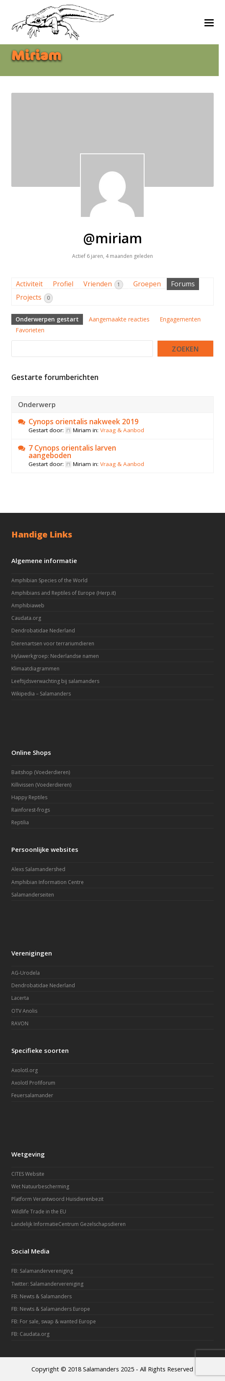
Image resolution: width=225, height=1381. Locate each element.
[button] (209, 22)
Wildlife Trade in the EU (38, 1211)
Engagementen (180, 319)
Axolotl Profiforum (33, 1082)
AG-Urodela (25, 972)
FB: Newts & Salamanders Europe (50, 1308)
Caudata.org (26, 618)
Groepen (147, 283)
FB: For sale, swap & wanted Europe (53, 1321)
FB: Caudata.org (30, 1334)
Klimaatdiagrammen (35, 668)
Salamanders (101, 1369)
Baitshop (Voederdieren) (40, 772)
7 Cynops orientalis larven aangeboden (72, 451)
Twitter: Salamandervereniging (47, 1283)
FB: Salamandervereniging (42, 1270)
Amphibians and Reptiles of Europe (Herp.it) (63, 592)
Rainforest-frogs (30, 809)
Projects (34, 298)
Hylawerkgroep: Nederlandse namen (55, 656)
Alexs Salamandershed (38, 869)
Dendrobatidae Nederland (43, 630)
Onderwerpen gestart (47, 319)
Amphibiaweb (27, 605)
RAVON (19, 1023)
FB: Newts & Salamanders (41, 1296)
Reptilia (20, 822)
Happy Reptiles (29, 797)
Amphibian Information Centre (47, 882)
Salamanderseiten (32, 894)
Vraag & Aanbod (122, 430)
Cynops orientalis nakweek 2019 (83, 422)
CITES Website (27, 1173)
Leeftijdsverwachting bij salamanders (55, 681)
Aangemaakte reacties (119, 319)
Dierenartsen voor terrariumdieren (52, 643)
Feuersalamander (32, 1095)
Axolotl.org (24, 1070)
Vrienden (103, 284)
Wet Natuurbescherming (40, 1186)
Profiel (63, 283)
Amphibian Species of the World (49, 580)
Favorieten (30, 330)
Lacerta (20, 997)
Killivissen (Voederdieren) (41, 784)
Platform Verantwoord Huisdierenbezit (57, 1199)
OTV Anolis (24, 1010)
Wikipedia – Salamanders (41, 693)
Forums (183, 283)
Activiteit (29, 283)
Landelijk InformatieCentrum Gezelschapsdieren (68, 1224)
